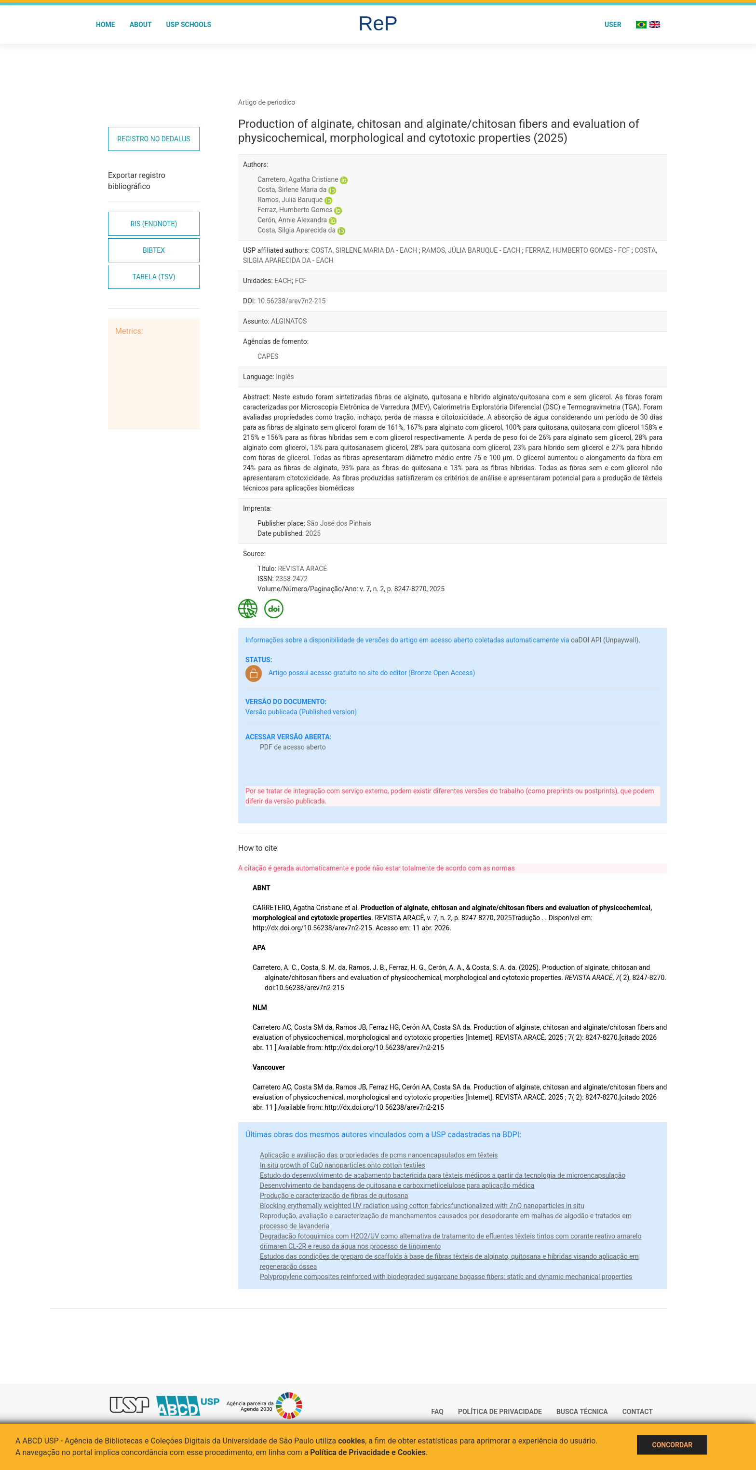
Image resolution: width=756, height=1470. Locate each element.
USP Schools (189, 24)
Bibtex (154, 250)
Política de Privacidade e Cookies (368, 1452)
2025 (313, 533)
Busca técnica (582, 1412)
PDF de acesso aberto (293, 747)
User (613, 24)
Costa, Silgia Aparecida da (296, 230)
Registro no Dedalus (153, 139)
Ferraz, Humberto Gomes (295, 210)
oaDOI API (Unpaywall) (604, 640)
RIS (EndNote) (154, 224)
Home (105, 24)
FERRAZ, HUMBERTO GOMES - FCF (578, 250)
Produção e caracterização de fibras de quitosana (334, 1195)
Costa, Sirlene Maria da (291, 189)
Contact (637, 1412)
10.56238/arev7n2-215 (291, 301)
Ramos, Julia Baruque (290, 200)
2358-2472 (291, 579)
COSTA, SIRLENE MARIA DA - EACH (365, 250)
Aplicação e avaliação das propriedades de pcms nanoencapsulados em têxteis (379, 1155)
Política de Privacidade (500, 1412)
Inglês (285, 377)
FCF (301, 281)
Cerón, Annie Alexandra (292, 220)
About (141, 24)
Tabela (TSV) (153, 277)
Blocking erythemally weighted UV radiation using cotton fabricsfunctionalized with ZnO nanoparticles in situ (422, 1206)
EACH (283, 281)
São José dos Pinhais (339, 523)
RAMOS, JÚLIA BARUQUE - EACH (472, 250)
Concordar (672, 1445)
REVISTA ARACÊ (302, 568)
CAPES (267, 356)
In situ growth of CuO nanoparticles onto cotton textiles (342, 1165)
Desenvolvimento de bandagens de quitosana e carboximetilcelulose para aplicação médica (397, 1185)
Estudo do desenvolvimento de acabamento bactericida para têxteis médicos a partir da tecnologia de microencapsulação (442, 1175)
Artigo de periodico (266, 102)
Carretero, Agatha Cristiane (297, 179)
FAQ (438, 1412)
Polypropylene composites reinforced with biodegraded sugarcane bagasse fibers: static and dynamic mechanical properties (446, 1276)
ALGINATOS (289, 321)
